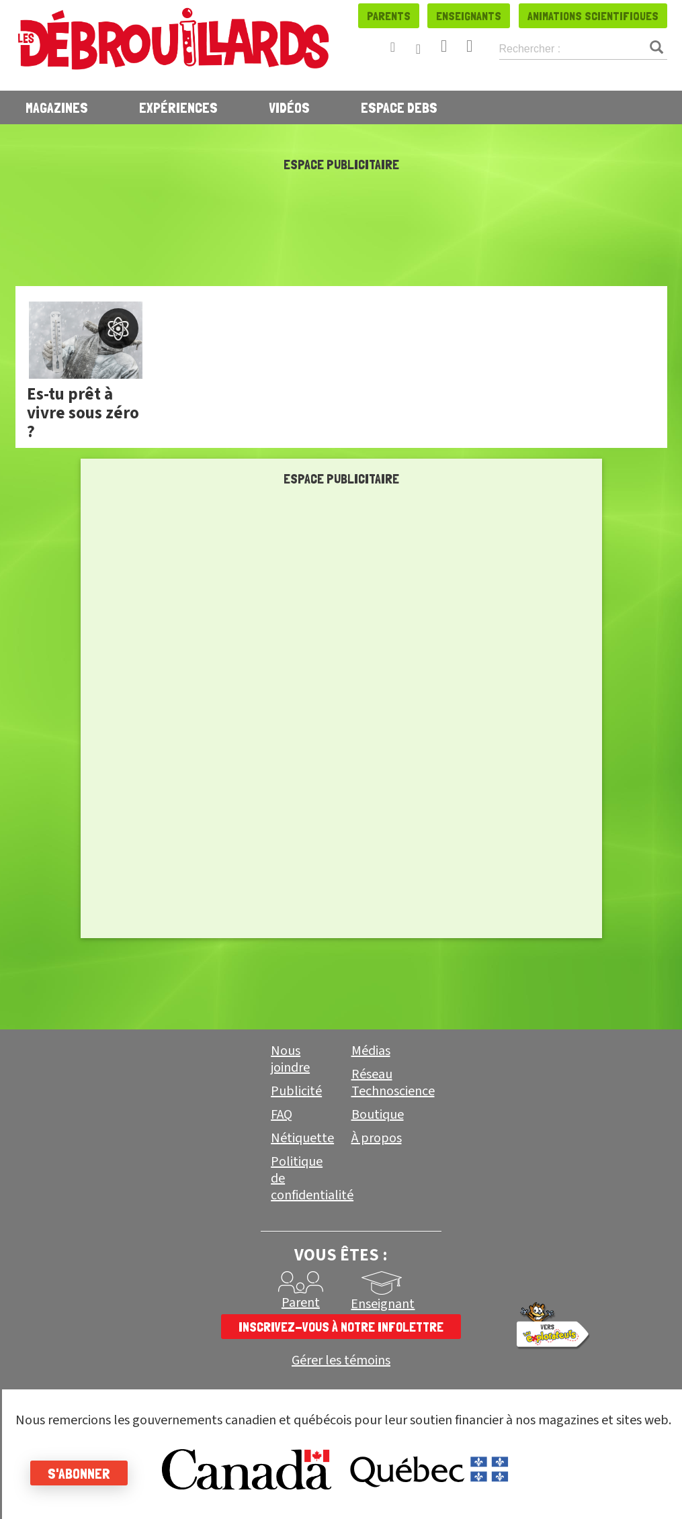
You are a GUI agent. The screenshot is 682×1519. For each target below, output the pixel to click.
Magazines (57, 107)
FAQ (281, 1114)
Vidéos (289, 107)
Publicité (296, 1091)
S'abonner (82, 1473)
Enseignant (383, 1304)
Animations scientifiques (592, 16)
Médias (370, 1051)
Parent (301, 1302)
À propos (376, 1138)
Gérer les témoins (341, 1360)
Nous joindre (290, 1059)
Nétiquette (302, 1138)
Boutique (377, 1114)
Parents (389, 16)
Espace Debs (399, 107)
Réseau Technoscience (393, 1083)
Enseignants (468, 16)
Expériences (178, 107)
